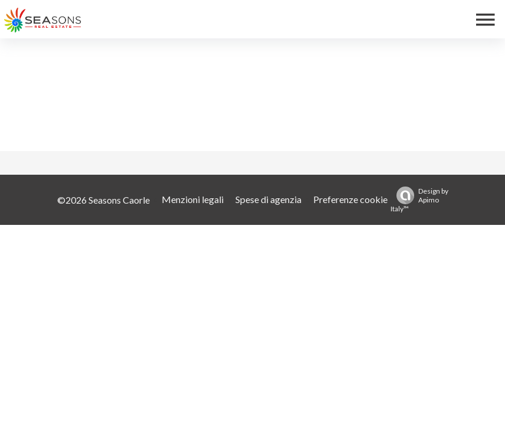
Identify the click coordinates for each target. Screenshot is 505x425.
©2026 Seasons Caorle (103, 199)
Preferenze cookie (350, 199)
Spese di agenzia (268, 199)
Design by (419, 200)
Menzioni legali (193, 199)
